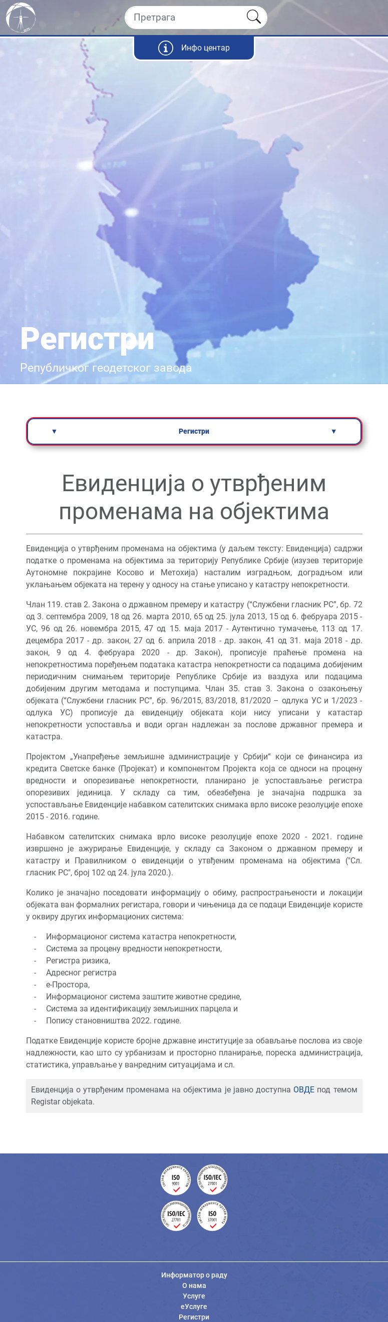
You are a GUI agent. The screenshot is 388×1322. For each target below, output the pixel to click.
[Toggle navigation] (371, 17)
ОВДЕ (303, 1089)
